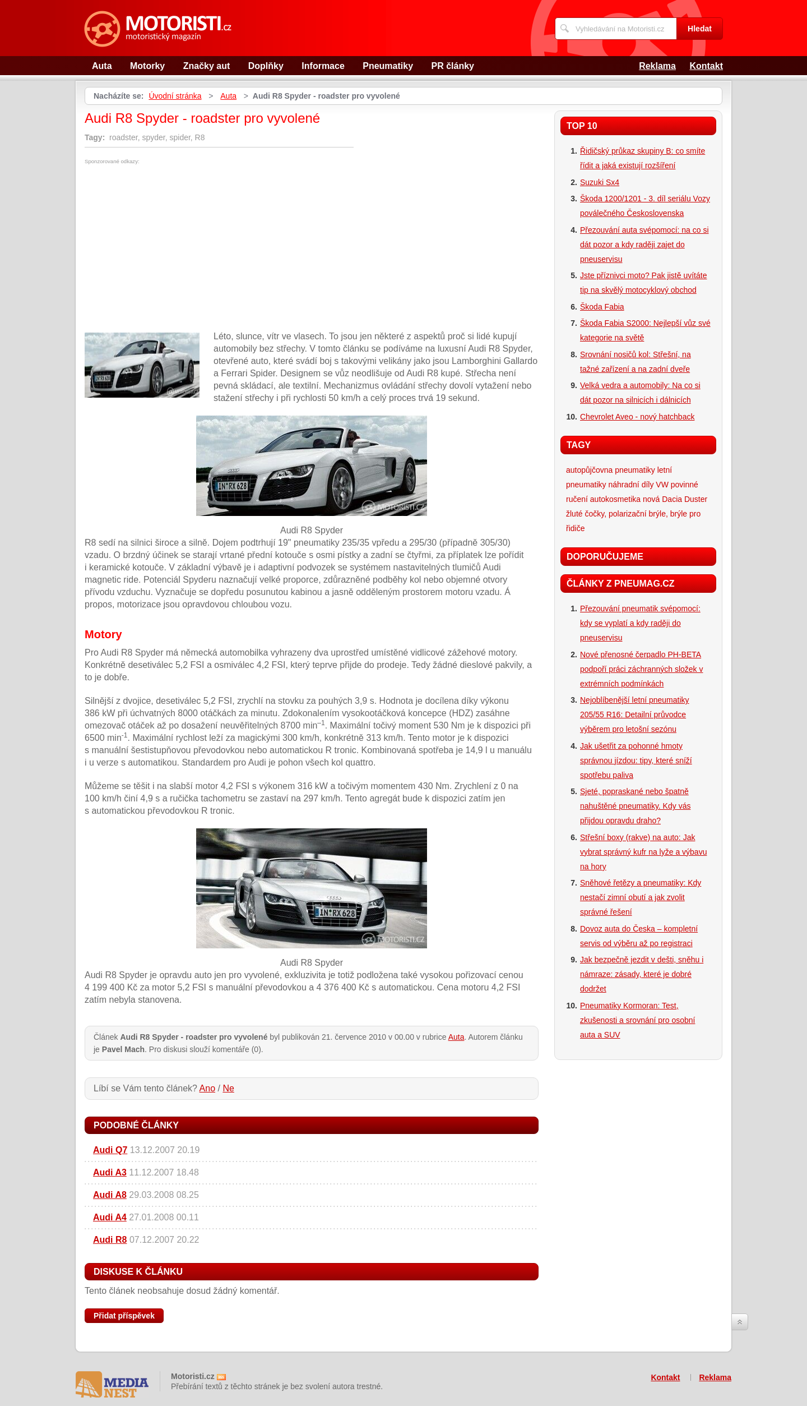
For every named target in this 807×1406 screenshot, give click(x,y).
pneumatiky (635, 469)
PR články (453, 66)
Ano (207, 1088)
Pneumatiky (388, 66)
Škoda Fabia (602, 306)
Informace (323, 66)
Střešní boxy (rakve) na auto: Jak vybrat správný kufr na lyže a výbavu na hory (643, 852)
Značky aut (206, 66)
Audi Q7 (110, 1150)
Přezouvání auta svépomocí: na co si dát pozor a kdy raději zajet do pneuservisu (644, 244)
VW (662, 484)
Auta (102, 66)
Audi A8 (110, 1195)
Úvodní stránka (175, 95)
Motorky (147, 66)
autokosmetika (615, 499)
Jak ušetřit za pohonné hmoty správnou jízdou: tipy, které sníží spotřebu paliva (636, 760)
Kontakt (706, 66)
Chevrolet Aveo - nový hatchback (637, 416)
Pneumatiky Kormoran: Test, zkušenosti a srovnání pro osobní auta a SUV (637, 1020)
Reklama (657, 66)
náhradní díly (630, 484)
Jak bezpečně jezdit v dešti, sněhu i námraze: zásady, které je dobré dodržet (641, 974)
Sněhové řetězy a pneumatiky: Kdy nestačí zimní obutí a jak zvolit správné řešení (640, 897)
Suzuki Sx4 (599, 182)
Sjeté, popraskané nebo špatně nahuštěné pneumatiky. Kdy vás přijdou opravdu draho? (635, 806)
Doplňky (266, 66)
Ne (228, 1088)
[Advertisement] (179, 248)
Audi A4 (110, 1217)
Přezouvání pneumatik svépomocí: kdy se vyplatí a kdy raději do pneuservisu (640, 623)
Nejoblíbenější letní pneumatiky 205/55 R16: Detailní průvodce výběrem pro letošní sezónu (634, 714)
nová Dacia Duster (675, 499)
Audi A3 (110, 1172)
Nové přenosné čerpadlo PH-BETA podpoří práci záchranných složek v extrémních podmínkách (641, 669)
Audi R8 (110, 1239)
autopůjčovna (589, 469)
